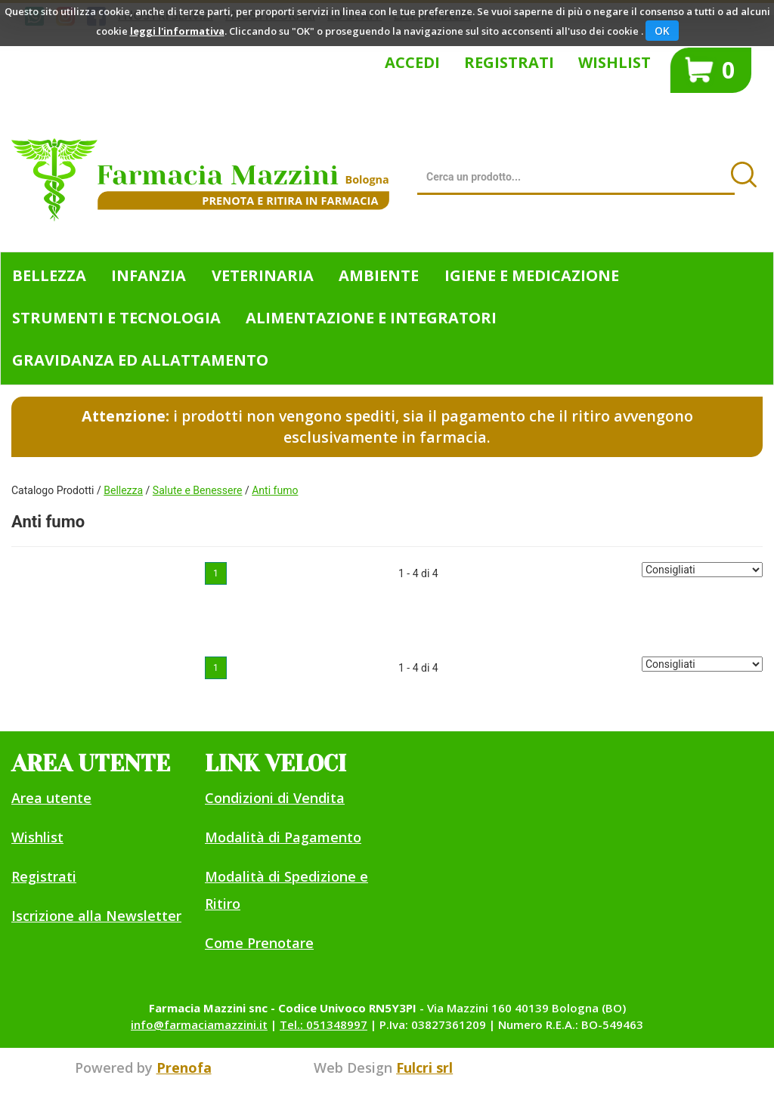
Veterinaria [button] (263, 275)
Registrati (509, 62)
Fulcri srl (424, 1067)
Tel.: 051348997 (323, 1024)
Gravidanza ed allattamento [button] (140, 360)
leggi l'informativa (177, 31)
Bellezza (123, 490)
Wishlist (614, 62)
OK (662, 30)
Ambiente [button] (379, 275)
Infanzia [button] (148, 275)
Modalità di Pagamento (283, 837)
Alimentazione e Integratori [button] (371, 317)
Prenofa (184, 1067)
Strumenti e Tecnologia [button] (116, 317)
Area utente (51, 798)
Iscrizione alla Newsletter (96, 916)
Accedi (412, 62)
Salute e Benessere (198, 490)
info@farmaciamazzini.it (199, 1024)
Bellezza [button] (49, 275)
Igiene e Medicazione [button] (531, 275)
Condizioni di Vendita (275, 798)
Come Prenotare (259, 943)
